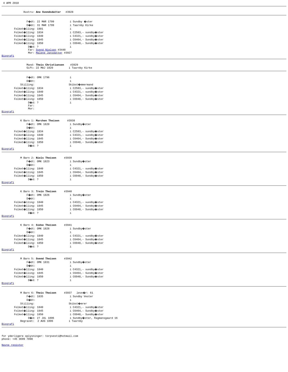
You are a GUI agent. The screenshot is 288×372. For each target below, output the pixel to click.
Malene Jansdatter (49, 56)
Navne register (12, 367)
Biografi (8, 60)
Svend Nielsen (46, 52)
